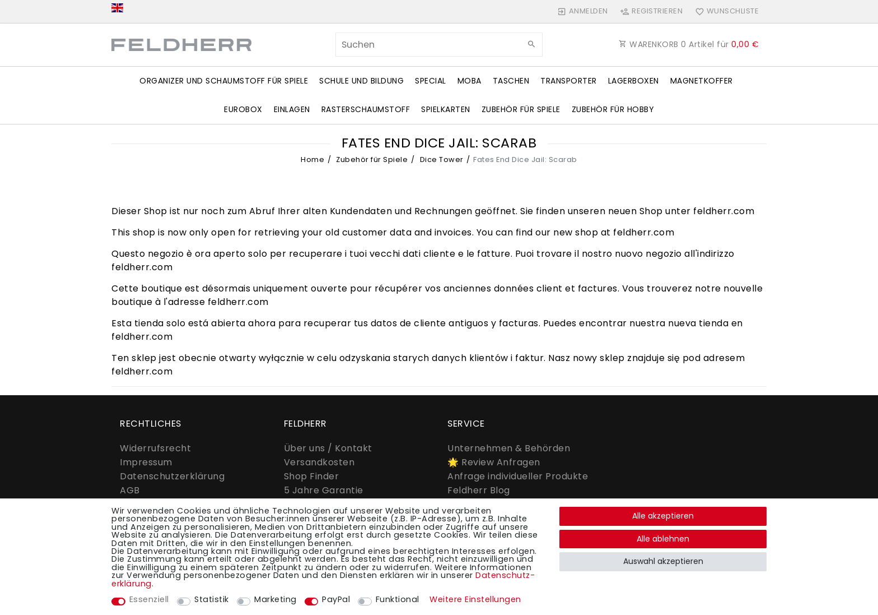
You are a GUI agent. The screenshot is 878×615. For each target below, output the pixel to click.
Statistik (211, 599)
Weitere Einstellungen (475, 599)
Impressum (146, 462)
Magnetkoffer (701, 80)
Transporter (568, 80)
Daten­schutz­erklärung (172, 476)
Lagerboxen (633, 80)
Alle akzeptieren (663, 515)
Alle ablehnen (663, 538)
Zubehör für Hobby (613, 109)
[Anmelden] (583, 11)
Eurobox (243, 109)
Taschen (511, 80)
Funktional (397, 599)
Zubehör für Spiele (521, 109)
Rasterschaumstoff (365, 109)
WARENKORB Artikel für (689, 44)
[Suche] (531, 44)
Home (312, 159)
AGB (130, 490)
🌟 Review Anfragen (493, 462)
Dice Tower (441, 159)
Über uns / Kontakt (328, 448)
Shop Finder (311, 476)
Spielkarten (445, 109)
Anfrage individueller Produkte (517, 476)
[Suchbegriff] (439, 45)
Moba (469, 80)
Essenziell (149, 599)
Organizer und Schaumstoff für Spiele (223, 80)
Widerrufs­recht (155, 448)
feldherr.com (723, 211)
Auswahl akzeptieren (663, 561)
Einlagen (292, 109)
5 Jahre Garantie (323, 490)
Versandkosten (319, 462)
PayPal (336, 599)
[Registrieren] (651, 11)
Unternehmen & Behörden (508, 448)
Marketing (275, 599)
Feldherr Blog (478, 490)
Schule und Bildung (361, 80)
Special (430, 80)
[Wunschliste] (724, 11)
